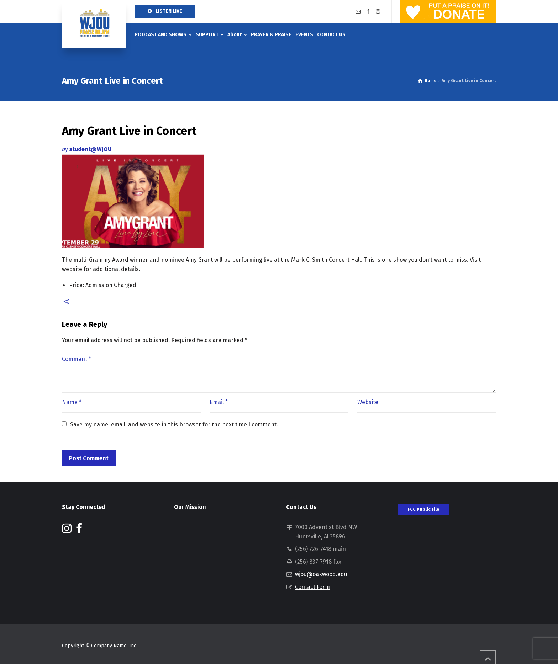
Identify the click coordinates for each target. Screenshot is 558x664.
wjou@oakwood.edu (321, 574)
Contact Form (312, 587)
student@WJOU (90, 149)
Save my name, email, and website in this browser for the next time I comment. (174, 424)
